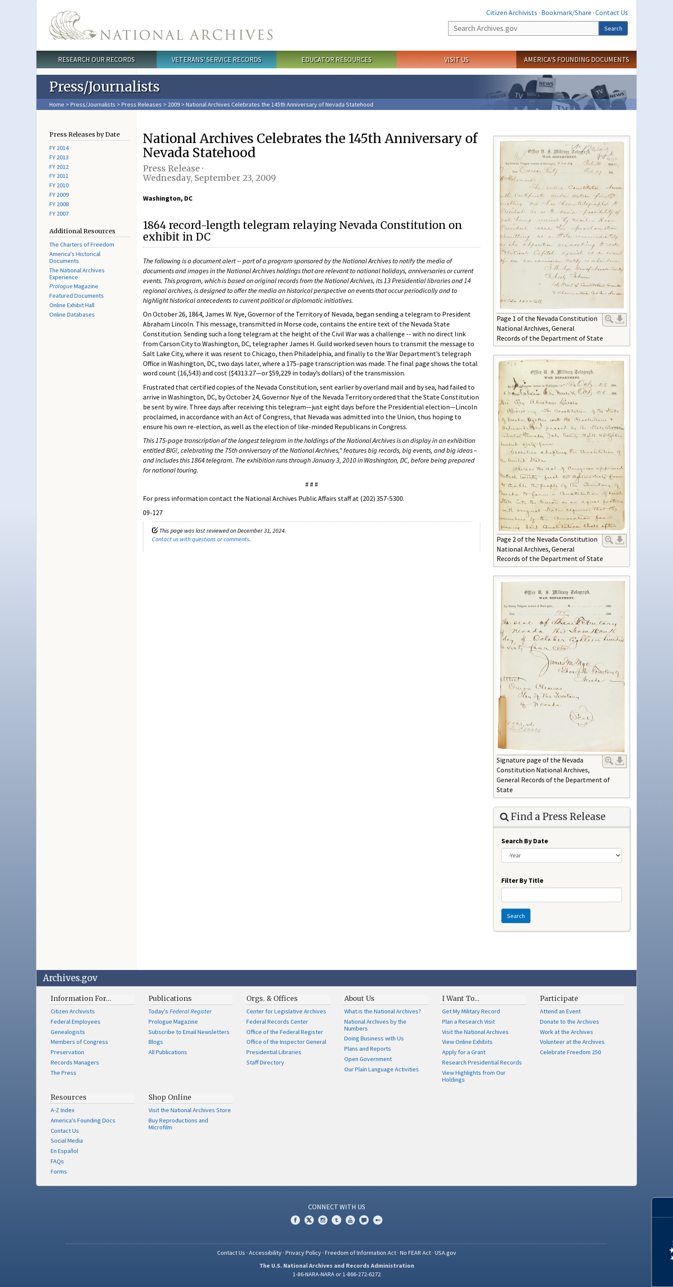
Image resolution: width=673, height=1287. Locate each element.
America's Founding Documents (576, 59)
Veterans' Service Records (216, 59)
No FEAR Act (415, 1253)
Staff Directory (265, 1062)
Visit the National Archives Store (190, 1110)
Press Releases (141, 104)
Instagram (323, 1220)
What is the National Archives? (382, 1011)
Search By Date (524, 840)
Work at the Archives (566, 1032)
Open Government (368, 1059)
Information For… (81, 998)
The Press (63, 1073)
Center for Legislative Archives (286, 1011)
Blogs (156, 1042)
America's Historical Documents (74, 257)
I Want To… (460, 998)
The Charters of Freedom (81, 244)
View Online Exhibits (467, 1042)
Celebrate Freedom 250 (570, 1052)
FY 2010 (59, 185)
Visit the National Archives (475, 1032)
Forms (59, 1171)
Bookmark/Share (566, 12)
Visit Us (456, 59)
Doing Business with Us (374, 1038)
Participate (559, 998)
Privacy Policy (303, 1253)
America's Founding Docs (83, 1120)
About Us (359, 998)
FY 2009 (59, 194)
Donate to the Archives (569, 1021)
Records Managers (75, 1062)
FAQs (57, 1161)
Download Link (619, 319)
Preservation (67, 1052)
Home (56, 104)
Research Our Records (96, 59)
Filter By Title (522, 880)
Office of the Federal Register (284, 1032)
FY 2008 (59, 204)
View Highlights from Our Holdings (474, 1076)
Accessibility (265, 1253)
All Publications (168, 1052)
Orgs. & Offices (272, 998)
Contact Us (611, 12)
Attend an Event (560, 1011)
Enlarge (609, 319)
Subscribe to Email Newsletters (189, 1032)
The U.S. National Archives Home (161, 25)
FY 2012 (59, 167)
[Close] (663, 1207)
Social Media (67, 1140)
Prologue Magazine (173, 1021)
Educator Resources (336, 59)
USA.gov (445, 1253)
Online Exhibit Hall (71, 305)
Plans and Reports (367, 1048)
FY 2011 (59, 176)
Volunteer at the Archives (572, 1042)
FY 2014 (59, 148)
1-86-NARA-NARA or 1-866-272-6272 (337, 1274)
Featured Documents (76, 295)
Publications (170, 998)
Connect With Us (336, 1206)
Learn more (596, 1271)
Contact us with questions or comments (200, 539)
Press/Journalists (92, 104)
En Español (64, 1151)
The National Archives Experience (77, 273)
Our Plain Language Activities (381, 1069)
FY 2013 (59, 157)
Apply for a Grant (463, 1052)
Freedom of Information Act (360, 1253)
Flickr (378, 1220)
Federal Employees (75, 1021)
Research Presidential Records (482, 1062)
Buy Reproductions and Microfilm (178, 1123)
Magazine (73, 286)
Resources (69, 1097)
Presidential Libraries (273, 1052)
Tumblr (336, 1220)
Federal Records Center (277, 1021)
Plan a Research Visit (468, 1021)
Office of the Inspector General (286, 1042)
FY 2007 (59, 213)
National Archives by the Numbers (375, 1025)
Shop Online (170, 1097)
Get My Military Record (471, 1011)
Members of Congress (79, 1042)
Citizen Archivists (511, 12)
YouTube (350, 1220)
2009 (174, 104)
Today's (180, 1011)
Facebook (295, 1220)
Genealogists (68, 1032)
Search (613, 28)
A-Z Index (62, 1110)
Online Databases (72, 314)
